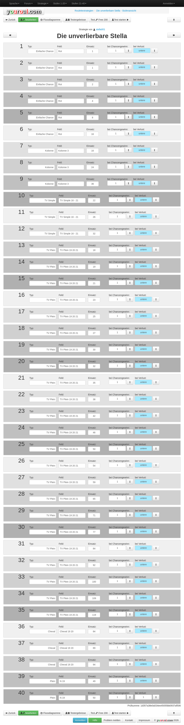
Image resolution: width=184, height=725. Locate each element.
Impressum (144, 720)
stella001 (100, 29)
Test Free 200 (99, 19)
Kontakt (129, 720)
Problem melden (112, 720)
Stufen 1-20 (60, 3)
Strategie (43, 3)
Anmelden (169, 3)
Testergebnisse (75, 19)
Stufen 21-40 (79, 3)
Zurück (10, 19)
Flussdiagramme (50, 19)
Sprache (14, 3)
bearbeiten (28, 19)
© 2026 (166, 720)
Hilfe (95, 720)
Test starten (120, 19)
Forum (28, 3)
